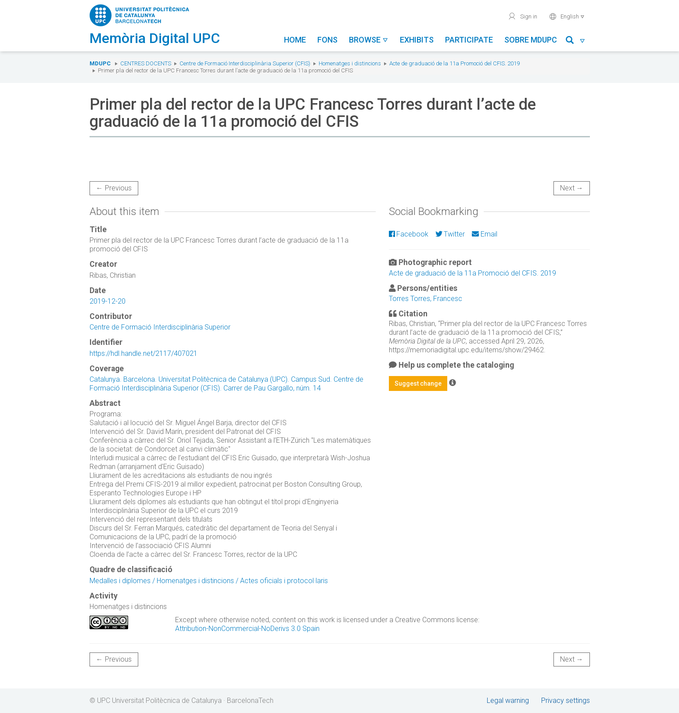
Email (484, 234)
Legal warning (508, 700)
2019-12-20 (108, 301)
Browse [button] (368, 39)
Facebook (408, 234)
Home (295, 39)
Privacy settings (565, 700)
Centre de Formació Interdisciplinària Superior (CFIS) (245, 63)
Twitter (450, 234)
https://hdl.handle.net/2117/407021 (144, 353)
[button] (575, 41)
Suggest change (418, 383)
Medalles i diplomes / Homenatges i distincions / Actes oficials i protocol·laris (209, 581)
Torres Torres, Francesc (425, 298)
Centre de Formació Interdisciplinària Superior (160, 327)
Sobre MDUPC (530, 39)
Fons (327, 39)
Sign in (522, 16)
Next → (571, 188)
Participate (469, 39)
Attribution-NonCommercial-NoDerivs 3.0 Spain (247, 628)
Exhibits (417, 39)
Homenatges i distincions (350, 63)
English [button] (567, 16)
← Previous (114, 188)
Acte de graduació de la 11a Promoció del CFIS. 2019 (454, 63)
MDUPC (100, 63)
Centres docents (145, 63)
